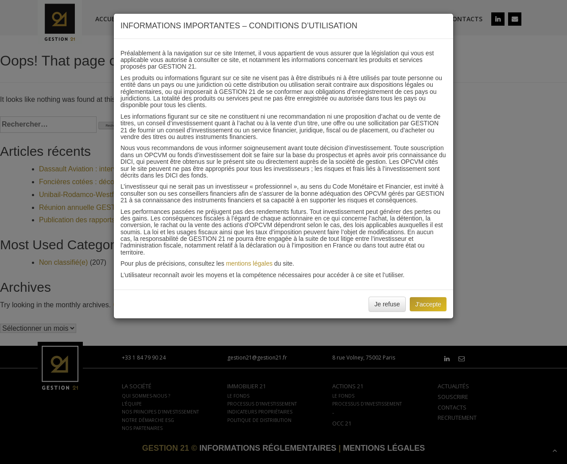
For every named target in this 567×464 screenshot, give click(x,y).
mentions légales (249, 263)
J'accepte (428, 304)
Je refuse (387, 304)
